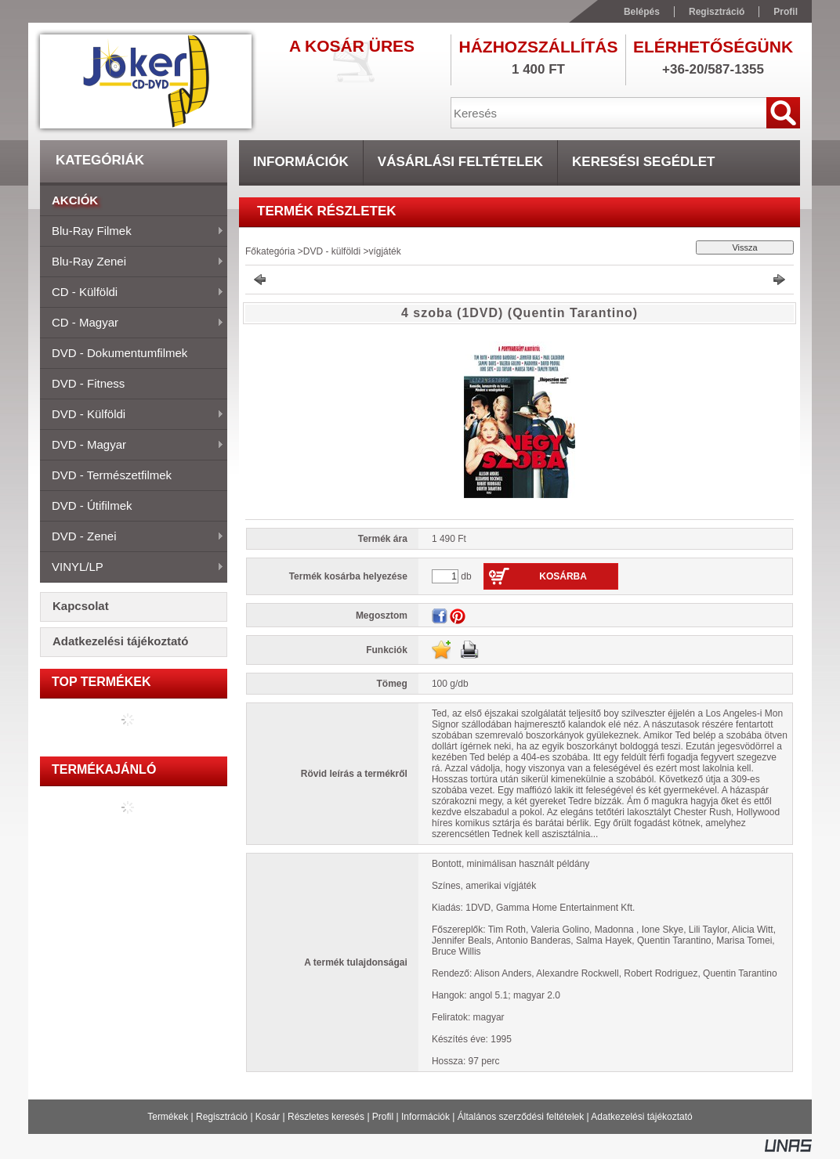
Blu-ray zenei (132, 262)
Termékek (167, 1116)
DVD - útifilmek (92, 505)
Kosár (267, 1116)
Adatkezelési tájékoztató (641, 1116)
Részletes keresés (326, 1116)
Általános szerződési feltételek (521, 1116)
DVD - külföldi (132, 415)
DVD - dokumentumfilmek (119, 352)
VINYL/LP (132, 568)
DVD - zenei (132, 537)
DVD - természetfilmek (112, 475)
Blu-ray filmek (132, 232)
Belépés (642, 11)
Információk (425, 1116)
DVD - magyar (132, 445)
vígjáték (384, 251)
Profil (382, 1116)
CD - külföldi (132, 293)
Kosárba (563, 576)
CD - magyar (132, 323)
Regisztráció (222, 1116)
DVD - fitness (88, 383)
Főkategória (270, 251)
